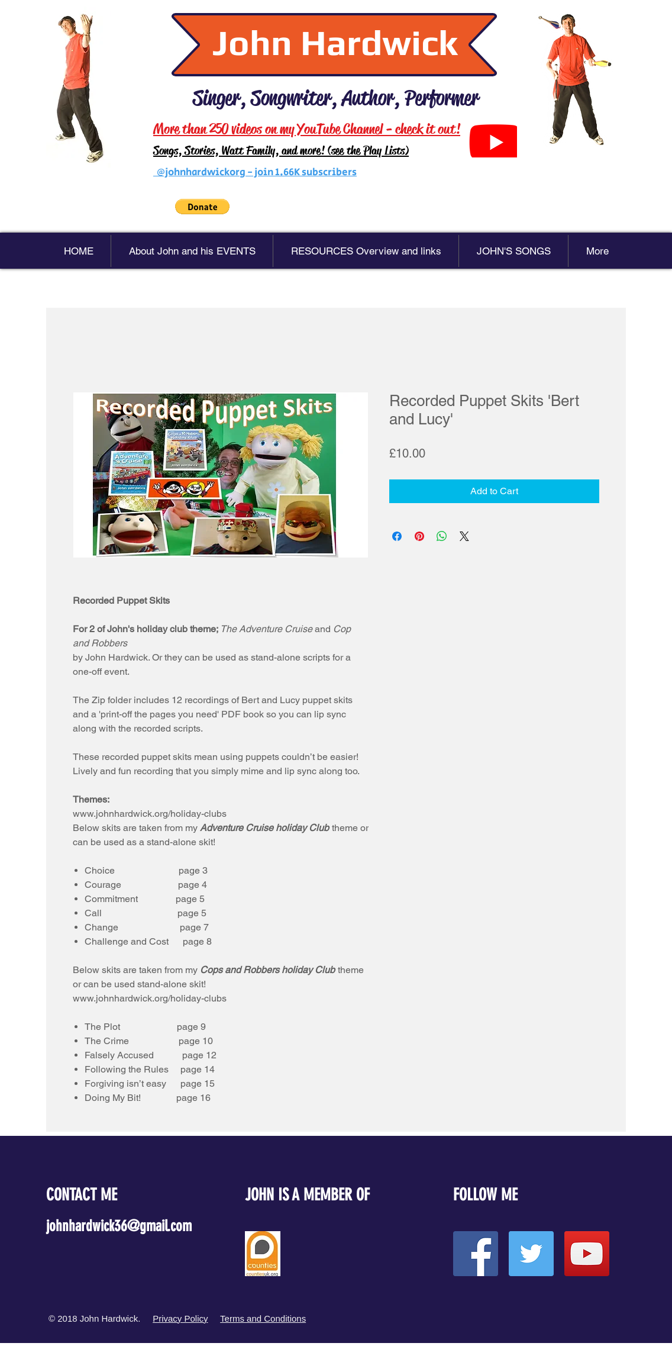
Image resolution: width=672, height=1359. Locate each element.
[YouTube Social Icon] (586, 1253)
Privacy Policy (180, 1318)
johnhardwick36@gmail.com (119, 1226)
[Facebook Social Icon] (475, 1253)
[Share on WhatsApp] (442, 536)
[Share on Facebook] (397, 536)
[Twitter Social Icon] (531, 1253)
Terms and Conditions (263, 1318)
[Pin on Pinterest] (419, 536)
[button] (202, 206)
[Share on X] (464, 536)
